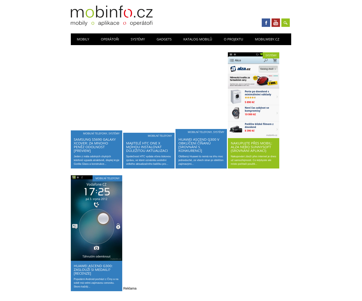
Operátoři (110, 39)
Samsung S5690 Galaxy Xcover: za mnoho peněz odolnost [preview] (95, 145)
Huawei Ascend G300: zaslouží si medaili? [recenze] (93, 269)
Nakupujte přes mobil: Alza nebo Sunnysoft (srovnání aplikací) (251, 147)
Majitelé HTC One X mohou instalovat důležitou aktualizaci (147, 147)
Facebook (266, 22)
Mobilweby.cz (267, 39)
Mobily (83, 39)
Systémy (138, 39)
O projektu (233, 39)
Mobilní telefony (95, 133)
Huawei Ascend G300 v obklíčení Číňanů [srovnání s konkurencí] (198, 145)
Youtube (276, 22)
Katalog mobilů (197, 39)
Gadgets (164, 39)
